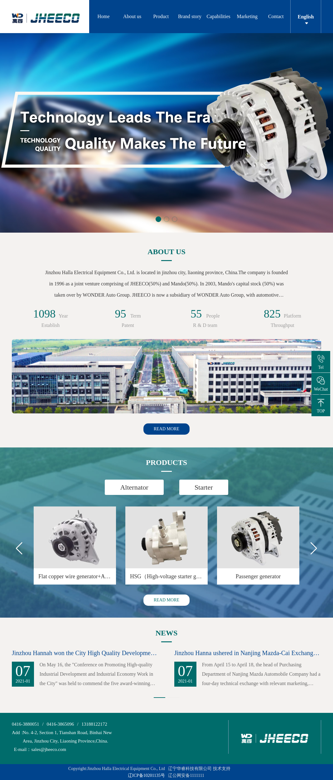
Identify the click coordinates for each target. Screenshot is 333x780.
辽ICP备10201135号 (146, 775)
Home (104, 16)
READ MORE (166, 429)
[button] (158, 219)
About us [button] (132, 16)
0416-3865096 (60, 724)
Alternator (134, 487)
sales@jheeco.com (39, 749)
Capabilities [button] (218, 16)
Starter (204, 487)
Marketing (247, 16)
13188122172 (94, 724)
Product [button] (161, 16)
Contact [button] (276, 16)
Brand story (189, 16)
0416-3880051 (25, 724)
